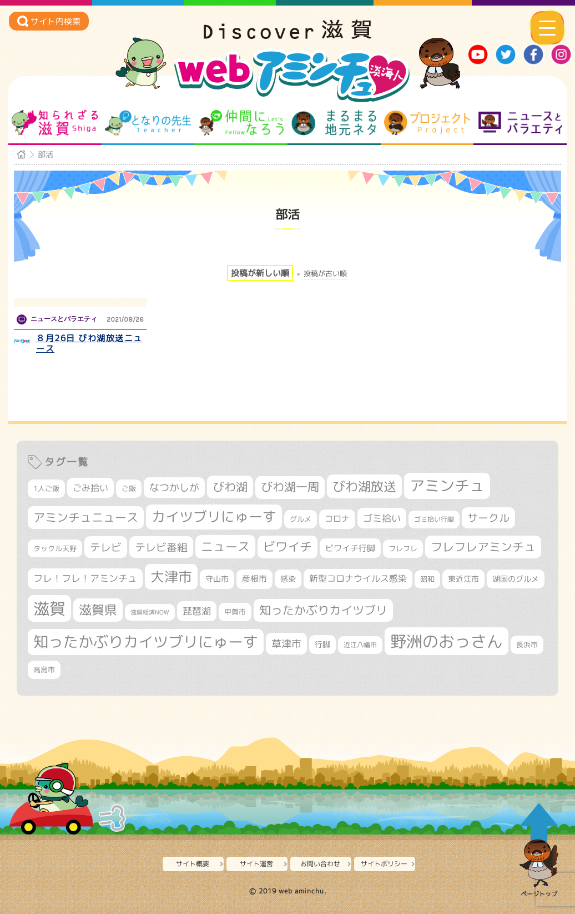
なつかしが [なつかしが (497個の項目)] (174, 488)
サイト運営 (256, 863)
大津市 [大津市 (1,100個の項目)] (171, 576)
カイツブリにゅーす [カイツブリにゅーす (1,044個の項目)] (214, 516)
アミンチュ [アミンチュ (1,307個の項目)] (447, 485)
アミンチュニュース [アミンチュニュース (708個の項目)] (85, 517)
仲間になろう (241, 123)
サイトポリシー (384, 863)
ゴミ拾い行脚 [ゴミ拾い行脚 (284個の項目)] (434, 519)
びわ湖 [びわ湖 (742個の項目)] (230, 486)
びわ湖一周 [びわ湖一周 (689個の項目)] (290, 487)
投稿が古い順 (325, 273)
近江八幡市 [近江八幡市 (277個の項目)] (360, 645)
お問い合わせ (320, 863)
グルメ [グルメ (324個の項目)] (300, 519)
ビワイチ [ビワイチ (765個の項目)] (287, 546)
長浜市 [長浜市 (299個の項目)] (527, 645)
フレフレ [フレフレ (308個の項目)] (403, 548)
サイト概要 (192, 863)
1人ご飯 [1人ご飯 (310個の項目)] (46, 488)
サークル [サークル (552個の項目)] (488, 518)
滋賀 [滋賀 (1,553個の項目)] (49, 608)
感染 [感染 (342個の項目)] (288, 578)
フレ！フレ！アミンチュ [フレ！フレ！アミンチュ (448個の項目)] (85, 578)
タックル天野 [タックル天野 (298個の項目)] (55, 548)
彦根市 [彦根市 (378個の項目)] (254, 579)
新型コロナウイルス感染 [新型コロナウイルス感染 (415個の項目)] (358, 578)
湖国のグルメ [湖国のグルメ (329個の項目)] (515, 578)
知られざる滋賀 (55, 123)
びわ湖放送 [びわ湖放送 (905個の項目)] (364, 486)
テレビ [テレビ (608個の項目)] (106, 547)
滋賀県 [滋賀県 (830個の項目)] (98, 609)
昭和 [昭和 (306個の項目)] (427, 579)
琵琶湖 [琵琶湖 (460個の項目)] (197, 611)
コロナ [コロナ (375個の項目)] (337, 519)
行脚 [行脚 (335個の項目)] (322, 644)
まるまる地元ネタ (334, 123)
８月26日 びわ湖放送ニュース (89, 343)
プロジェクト (427, 123)
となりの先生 (148, 123)
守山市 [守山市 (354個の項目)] (217, 579)
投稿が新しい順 (260, 273)
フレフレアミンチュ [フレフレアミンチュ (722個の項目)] (483, 546)
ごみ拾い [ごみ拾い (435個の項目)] (90, 487)
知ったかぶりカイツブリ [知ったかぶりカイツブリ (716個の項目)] (323, 610)
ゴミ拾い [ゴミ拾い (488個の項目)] (382, 518)
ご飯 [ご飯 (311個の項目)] (129, 488)
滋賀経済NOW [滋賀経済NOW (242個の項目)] (149, 612)
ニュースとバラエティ (520, 123)
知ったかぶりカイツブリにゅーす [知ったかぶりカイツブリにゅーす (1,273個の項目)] (145, 641)
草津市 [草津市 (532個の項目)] (286, 643)
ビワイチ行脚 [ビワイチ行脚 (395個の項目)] (350, 548)
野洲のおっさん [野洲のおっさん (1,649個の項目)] (446, 641)
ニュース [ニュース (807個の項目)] (225, 546)
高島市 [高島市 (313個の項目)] (44, 670)
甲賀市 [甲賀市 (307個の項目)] (235, 612)
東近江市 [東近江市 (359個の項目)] (463, 579)
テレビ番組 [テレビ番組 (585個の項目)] (161, 547)
